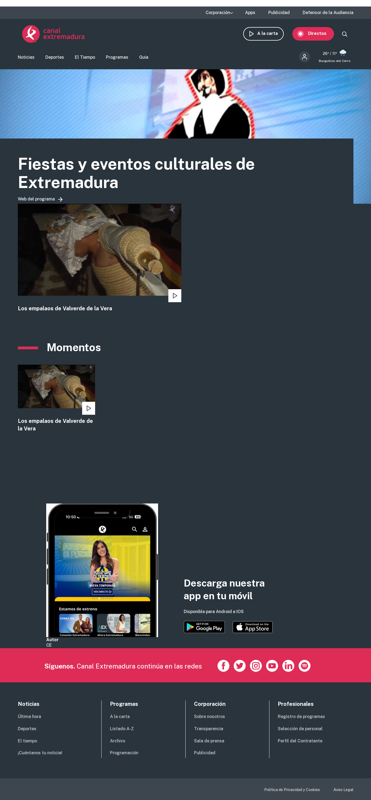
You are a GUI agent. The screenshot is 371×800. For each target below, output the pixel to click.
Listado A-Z (122, 728)
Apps (250, 13)
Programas (117, 58)
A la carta (272, 34)
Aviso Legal (343, 790)
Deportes (54, 58)
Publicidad (279, 13)
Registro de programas (301, 716)
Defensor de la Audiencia (328, 13)
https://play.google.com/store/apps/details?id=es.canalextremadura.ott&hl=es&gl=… (204, 627)
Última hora (29, 716)
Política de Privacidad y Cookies (292, 790)
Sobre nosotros (209, 716)
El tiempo (27, 740)
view (99, 260)
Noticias (26, 58)
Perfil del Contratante (300, 740)
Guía (143, 58)
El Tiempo (85, 58)
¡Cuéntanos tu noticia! (40, 753)
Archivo (117, 740)
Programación (124, 753)
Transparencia (208, 728)
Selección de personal (300, 728)
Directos (321, 34)
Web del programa (36, 200)
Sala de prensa (209, 740)
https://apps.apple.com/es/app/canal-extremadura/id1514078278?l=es (253, 627)
